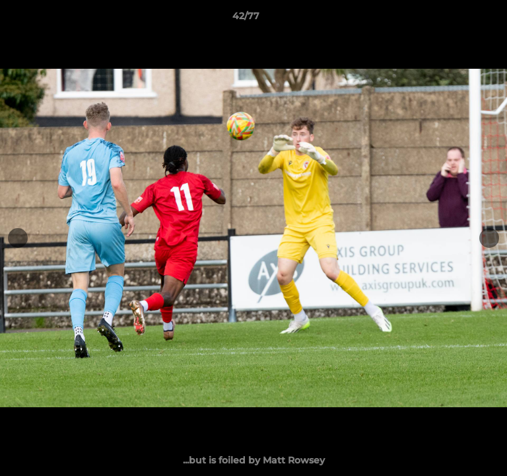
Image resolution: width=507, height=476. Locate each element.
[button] (459, 19)
